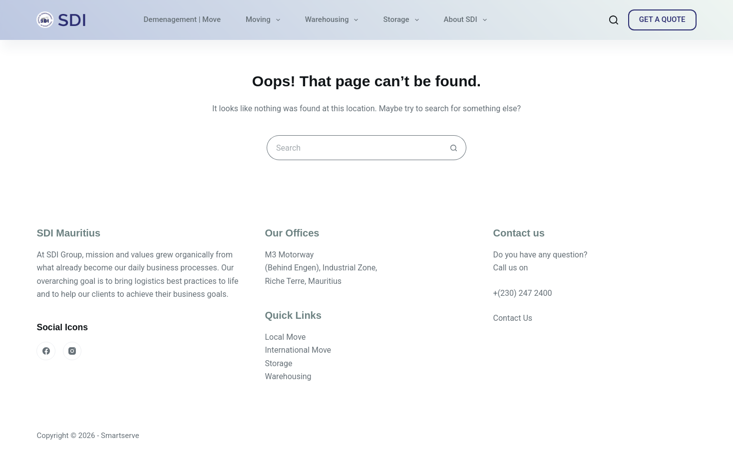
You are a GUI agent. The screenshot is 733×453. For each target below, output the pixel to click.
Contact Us (513, 318)
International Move (298, 350)
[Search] (613, 19)
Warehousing (334, 20)
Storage (402, 20)
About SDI (467, 20)
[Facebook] (45, 351)
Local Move (285, 337)
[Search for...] (354, 147)
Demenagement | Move (182, 19)
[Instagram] (72, 351)
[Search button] (453, 147)
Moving (265, 20)
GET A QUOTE (662, 19)
